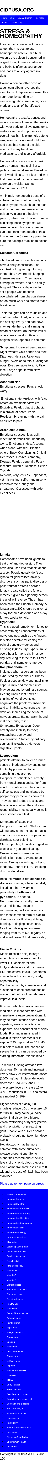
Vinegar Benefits (15, 1332)
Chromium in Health (16, 1442)
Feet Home (12, 1308)
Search (25, 18)
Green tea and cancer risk (19, 1399)
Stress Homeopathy (16, 1194)
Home (8, 18)
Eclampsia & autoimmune (19, 1427)
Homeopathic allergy (16, 1232)
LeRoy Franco (13, 1361)
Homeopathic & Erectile (18, 1208)
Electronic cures (14, 1294)
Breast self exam (15, 1299)
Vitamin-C (11, 1275)
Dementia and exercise (18, 1404)
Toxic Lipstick (13, 1261)
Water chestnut (14, 1389)
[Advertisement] (24, 524)
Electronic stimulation (17, 1289)
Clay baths (12, 1242)
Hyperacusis (13, 1418)
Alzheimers (12, 1346)
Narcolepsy (12, 1423)
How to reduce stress (17, 1237)
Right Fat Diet (13, 1323)
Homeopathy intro (15, 1204)
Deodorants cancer (16, 1256)
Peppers (11, 1366)
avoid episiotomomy (16, 1413)
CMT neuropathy (15, 1351)
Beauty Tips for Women (18, 1313)
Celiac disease (14, 1318)
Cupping (11, 1342)
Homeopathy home (16, 1199)
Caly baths (12, 1432)
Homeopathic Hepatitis (18, 1218)
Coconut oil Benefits (16, 1251)
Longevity (11, 1375)
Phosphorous (13, 1356)
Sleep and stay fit (15, 1408)
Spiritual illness (14, 1285)
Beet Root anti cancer (17, 1394)
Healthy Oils (12, 1304)
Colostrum (12, 1446)
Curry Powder (13, 1385)
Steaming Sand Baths (17, 1247)
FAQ (16, 22)
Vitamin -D (12, 1270)
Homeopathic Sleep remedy (20, 1223)
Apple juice (12, 1327)
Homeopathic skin (15, 1228)
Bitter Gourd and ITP (17, 1370)
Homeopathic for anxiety (18, 1213)
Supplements (13, 1337)
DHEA (10, 1380)
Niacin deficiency (15, 1266)
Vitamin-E (11, 1280)
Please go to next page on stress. (22, 1183)
